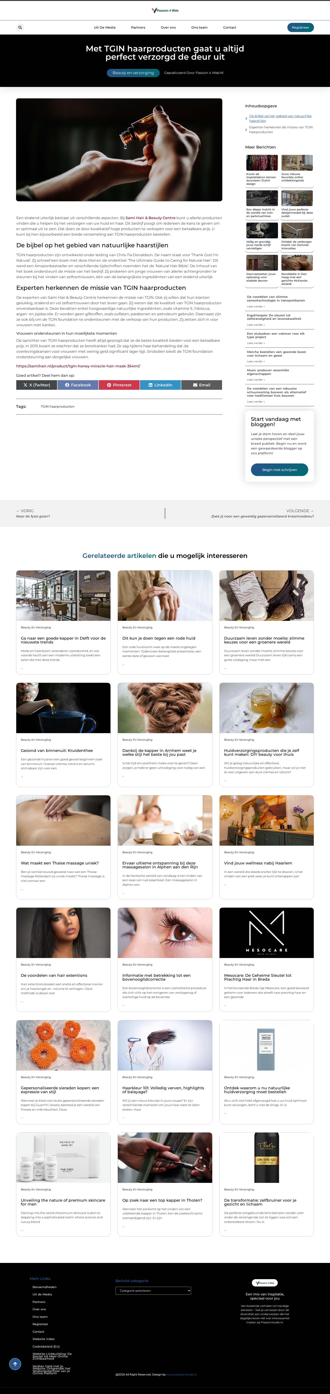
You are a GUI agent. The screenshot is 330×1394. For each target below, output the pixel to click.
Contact (229, 27)
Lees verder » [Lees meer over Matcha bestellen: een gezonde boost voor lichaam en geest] (256, 361)
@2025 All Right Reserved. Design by (156, 1374)
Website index (44, 1339)
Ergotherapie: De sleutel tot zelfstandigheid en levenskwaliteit (274, 317)
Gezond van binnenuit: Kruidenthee (57, 750)
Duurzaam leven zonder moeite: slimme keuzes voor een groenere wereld (264, 640)
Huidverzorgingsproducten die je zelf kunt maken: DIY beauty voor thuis (261, 752)
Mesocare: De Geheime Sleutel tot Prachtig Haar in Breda (258, 977)
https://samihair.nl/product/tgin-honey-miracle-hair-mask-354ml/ (78, 366)
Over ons (168, 27)
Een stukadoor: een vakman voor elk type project (276, 335)
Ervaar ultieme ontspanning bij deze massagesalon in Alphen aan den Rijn (160, 865)
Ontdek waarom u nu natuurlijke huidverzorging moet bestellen (257, 1090)
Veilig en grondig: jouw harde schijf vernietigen (258, 245)
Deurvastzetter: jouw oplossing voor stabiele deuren (261, 277)
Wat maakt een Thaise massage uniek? (60, 863)
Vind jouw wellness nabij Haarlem (258, 863)
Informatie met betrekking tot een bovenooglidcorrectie (156, 977)
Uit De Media (105, 27)
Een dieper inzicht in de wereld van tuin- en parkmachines (260, 213)
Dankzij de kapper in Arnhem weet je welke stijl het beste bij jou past (159, 752)
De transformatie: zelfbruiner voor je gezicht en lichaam (260, 1202)
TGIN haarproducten (57, 406)
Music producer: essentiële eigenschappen (268, 372)
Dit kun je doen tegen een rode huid (158, 638)
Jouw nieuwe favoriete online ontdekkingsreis (292, 177)
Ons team (199, 27)
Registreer (40, 1324)
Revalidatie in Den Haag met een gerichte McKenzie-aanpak (294, 278)
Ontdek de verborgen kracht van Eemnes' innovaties (296, 245)
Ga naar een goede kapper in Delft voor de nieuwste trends (63, 640)
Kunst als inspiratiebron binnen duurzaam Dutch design (261, 179)
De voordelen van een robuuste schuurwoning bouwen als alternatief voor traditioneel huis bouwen (276, 392)
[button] (20, 28)
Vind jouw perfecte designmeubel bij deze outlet (297, 213)
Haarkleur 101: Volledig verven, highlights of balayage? (163, 1090)
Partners (138, 27)
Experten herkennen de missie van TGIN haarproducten (281, 129)
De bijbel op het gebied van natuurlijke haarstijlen (280, 118)
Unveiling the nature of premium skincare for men (63, 1202)
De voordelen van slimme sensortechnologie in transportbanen (276, 298)
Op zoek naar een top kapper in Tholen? (162, 1200)
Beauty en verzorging (133, 72)
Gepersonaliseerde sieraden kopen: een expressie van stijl (60, 1090)
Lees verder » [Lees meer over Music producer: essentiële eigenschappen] (256, 379)
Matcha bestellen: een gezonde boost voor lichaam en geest (276, 353)
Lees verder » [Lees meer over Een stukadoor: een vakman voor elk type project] (256, 343)
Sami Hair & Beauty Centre (151, 218)
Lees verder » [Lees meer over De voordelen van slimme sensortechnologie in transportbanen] (256, 306)
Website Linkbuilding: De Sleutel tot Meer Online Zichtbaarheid (52, 1356)
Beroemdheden (45, 1287)
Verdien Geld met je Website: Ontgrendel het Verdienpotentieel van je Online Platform (51, 1369)
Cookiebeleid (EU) (46, 1346)
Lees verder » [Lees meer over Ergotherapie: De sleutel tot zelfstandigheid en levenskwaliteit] (256, 324)
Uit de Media (42, 1294)
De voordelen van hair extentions (54, 975)
